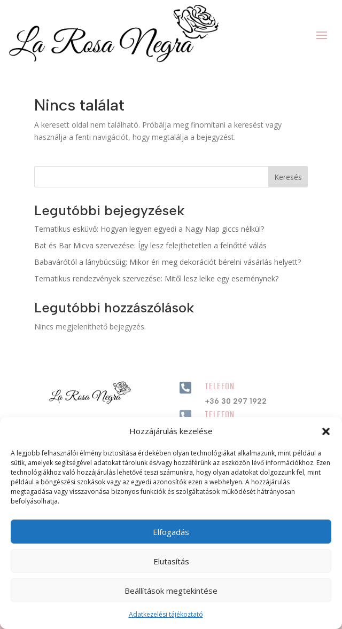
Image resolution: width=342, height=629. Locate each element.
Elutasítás (171, 561)
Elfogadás (171, 531)
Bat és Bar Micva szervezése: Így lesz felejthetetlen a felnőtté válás (150, 245)
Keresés (288, 177)
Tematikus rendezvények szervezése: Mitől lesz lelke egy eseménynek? (156, 278)
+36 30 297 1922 (236, 401)
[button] (326, 431)
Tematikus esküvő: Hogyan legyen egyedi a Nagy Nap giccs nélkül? (149, 229)
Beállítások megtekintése (171, 590)
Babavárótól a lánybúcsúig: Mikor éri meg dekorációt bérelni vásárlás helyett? (167, 262)
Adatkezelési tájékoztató (166, 614)
